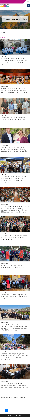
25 (14, 409)
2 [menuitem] (16, 404)
